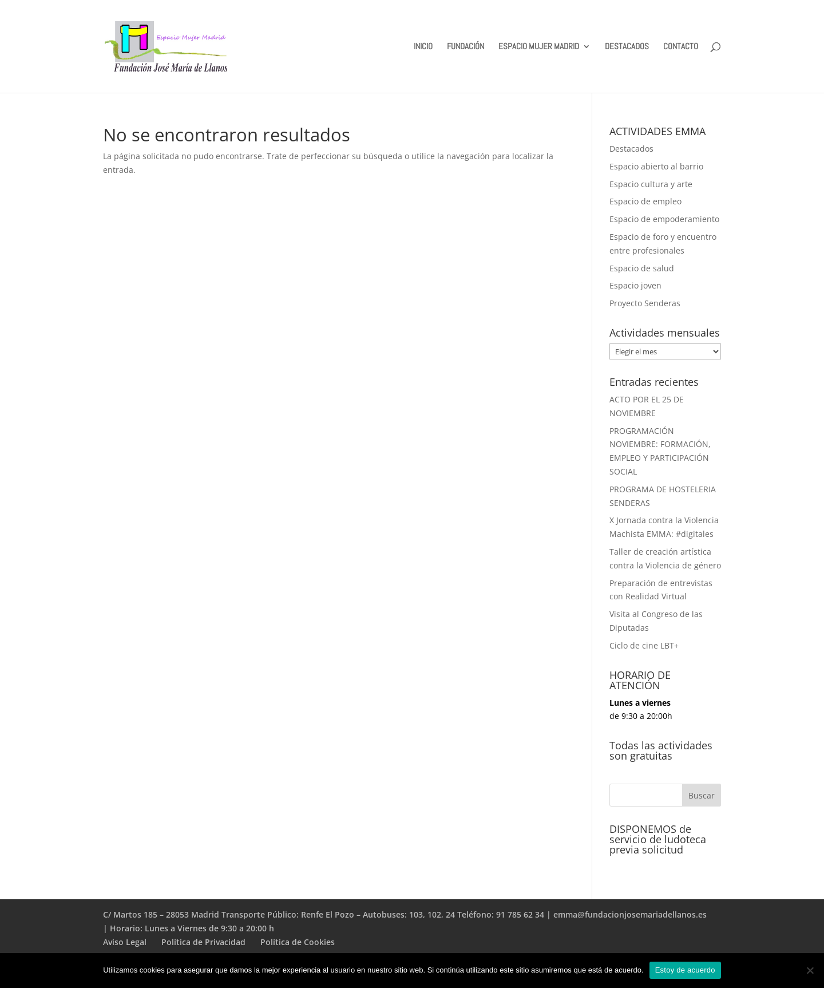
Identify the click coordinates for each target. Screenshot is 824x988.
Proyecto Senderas (644, 303)
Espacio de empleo (645, 201)
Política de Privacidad (203, 941)
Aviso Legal (124, 941)
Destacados (631, 148)
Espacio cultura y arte (650, 184)
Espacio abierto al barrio (656, 166)
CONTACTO (680, 47)
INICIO (423, 47)
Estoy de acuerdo (685, 970)
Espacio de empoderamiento (664, 219)
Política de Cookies (297, 941)
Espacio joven (635, 285)
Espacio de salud (641, 268)
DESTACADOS (627, 47)
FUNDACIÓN (465, 47)
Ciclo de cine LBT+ (644, 645)
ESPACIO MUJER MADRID (538, 47)
